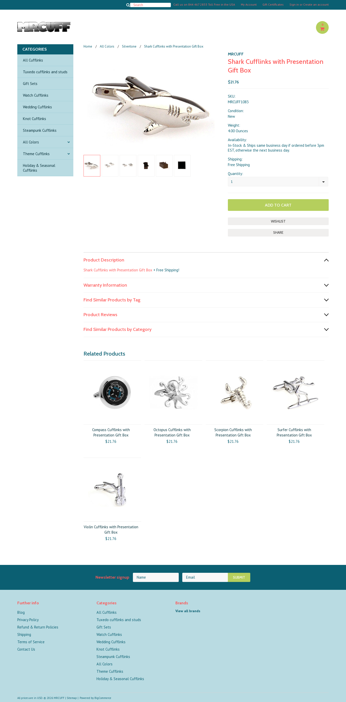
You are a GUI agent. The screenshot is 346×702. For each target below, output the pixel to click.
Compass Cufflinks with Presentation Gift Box (111, 432)
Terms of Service (31, 641)
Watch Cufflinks (35, 95)
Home (88, 46)
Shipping (24, 634)
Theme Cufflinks (36, 153)
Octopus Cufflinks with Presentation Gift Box (172, 432)
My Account (249, 4)
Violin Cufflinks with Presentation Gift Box (111, 529)
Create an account (316, 4)
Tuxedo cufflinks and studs (45, 71)
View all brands (187, 611)
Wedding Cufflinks (37, 107)
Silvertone (129, 46)
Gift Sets (30, 83)
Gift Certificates (273, 4)
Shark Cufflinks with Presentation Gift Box (118, 270)
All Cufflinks (33, 60)
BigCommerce (102, 698)
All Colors (31, 142)
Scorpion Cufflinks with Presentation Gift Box (233, 432)
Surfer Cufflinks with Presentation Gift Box (294, 432)
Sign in (294, 4)
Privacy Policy (28, 619)
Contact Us (26, 649)
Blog (21, 612)
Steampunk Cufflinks (40, 130)
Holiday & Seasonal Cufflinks (39, 168)
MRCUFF (236, 54)
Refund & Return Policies (37, 627)
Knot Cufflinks (34, 118)
